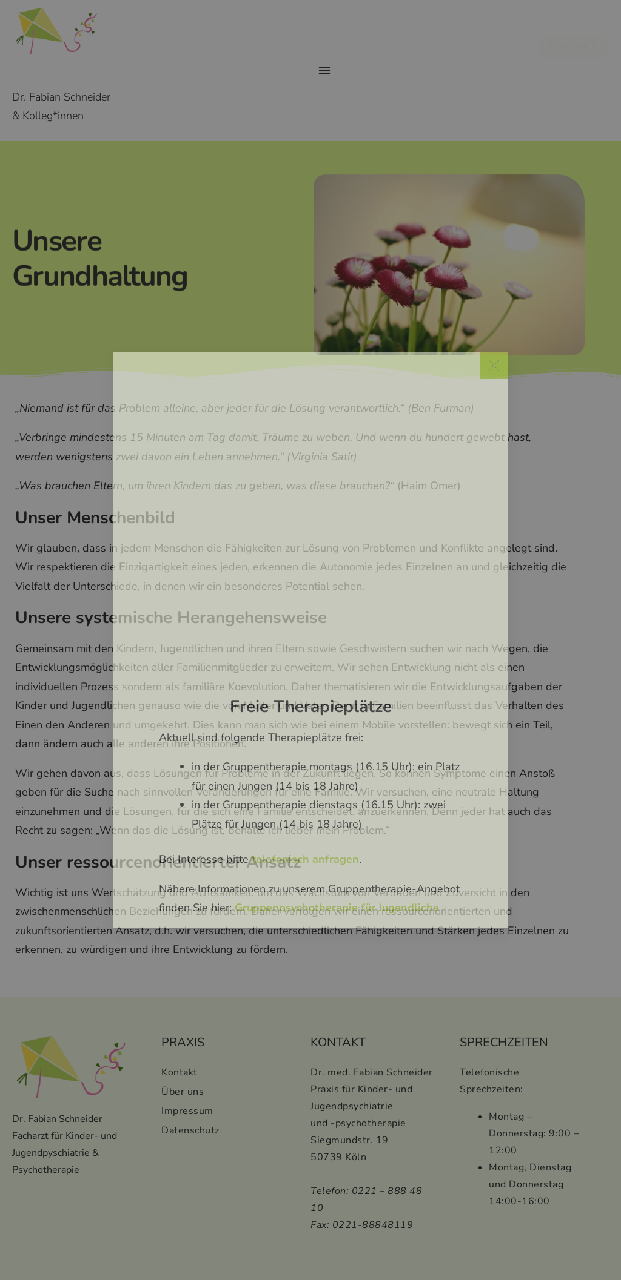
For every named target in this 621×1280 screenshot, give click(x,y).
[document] (310, 640)
